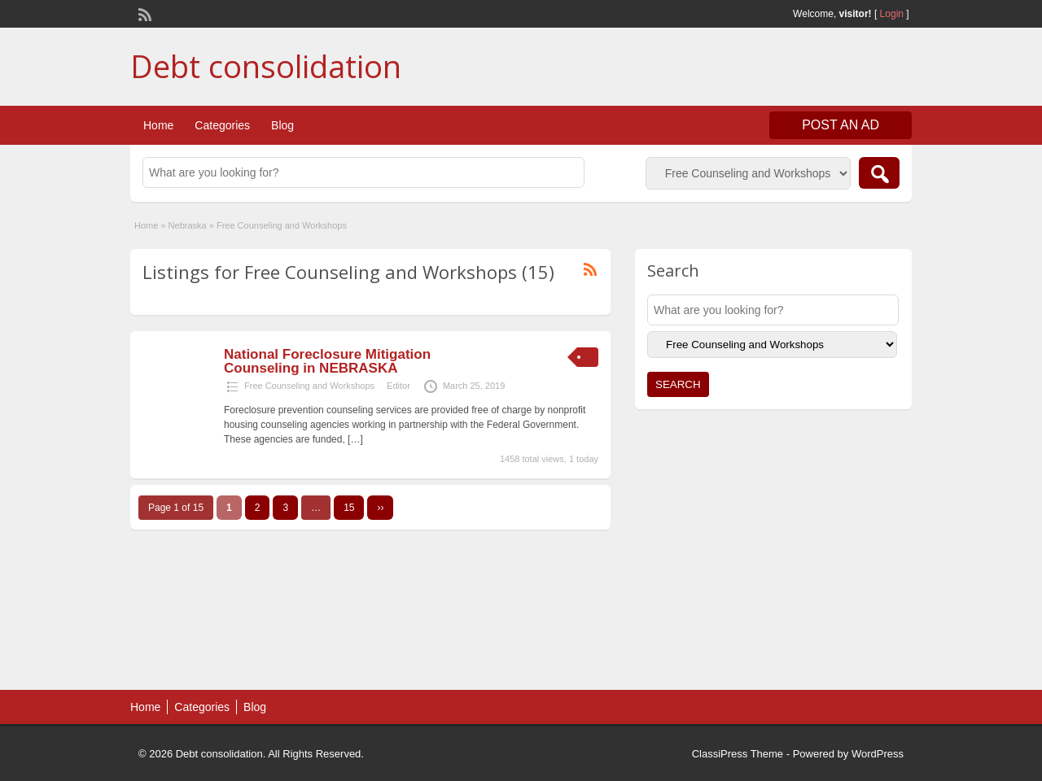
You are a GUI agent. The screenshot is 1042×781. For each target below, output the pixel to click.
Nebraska (188, 225)
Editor (398, 385)
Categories (222, 125)
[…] (355, 439)
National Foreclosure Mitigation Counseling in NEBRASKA (327, 361)
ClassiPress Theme (737, 754)
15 (349, 507)
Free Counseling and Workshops (309, 385)
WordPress (878, 754)
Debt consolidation (265, 66)
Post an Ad (840, 125)
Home (158, 125)
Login (892, 14)
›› (380, 507)
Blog (282, 125)
